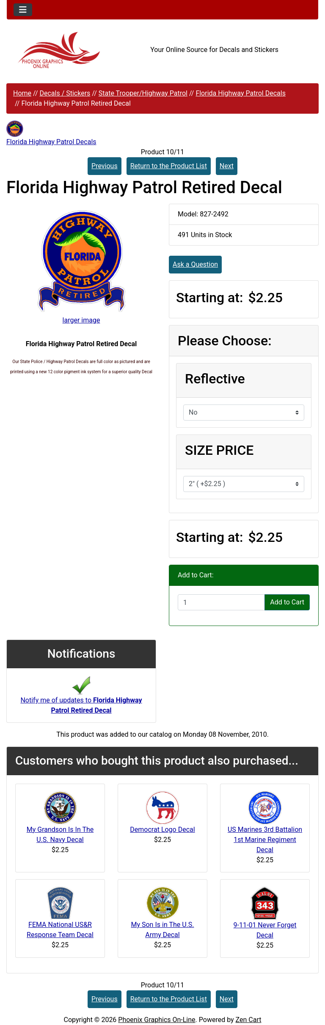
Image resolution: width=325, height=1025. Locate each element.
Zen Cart (249, 1020)
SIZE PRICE (219, 450)
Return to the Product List (168, 166)
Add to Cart (287, 602)
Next (227, 166)
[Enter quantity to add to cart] (221, 602)
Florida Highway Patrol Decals (241, 93)
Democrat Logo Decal (162, 829)
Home (22, 93)
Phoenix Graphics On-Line (156, 1020)
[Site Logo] (58, 50)
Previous (104, 166)
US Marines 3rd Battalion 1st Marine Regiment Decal (265, 839)
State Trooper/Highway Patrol (143, 93)
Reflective (215, 379)
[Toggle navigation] (23, 9)
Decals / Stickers (64, 93)
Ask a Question (195, 264)
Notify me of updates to (81, 698)
